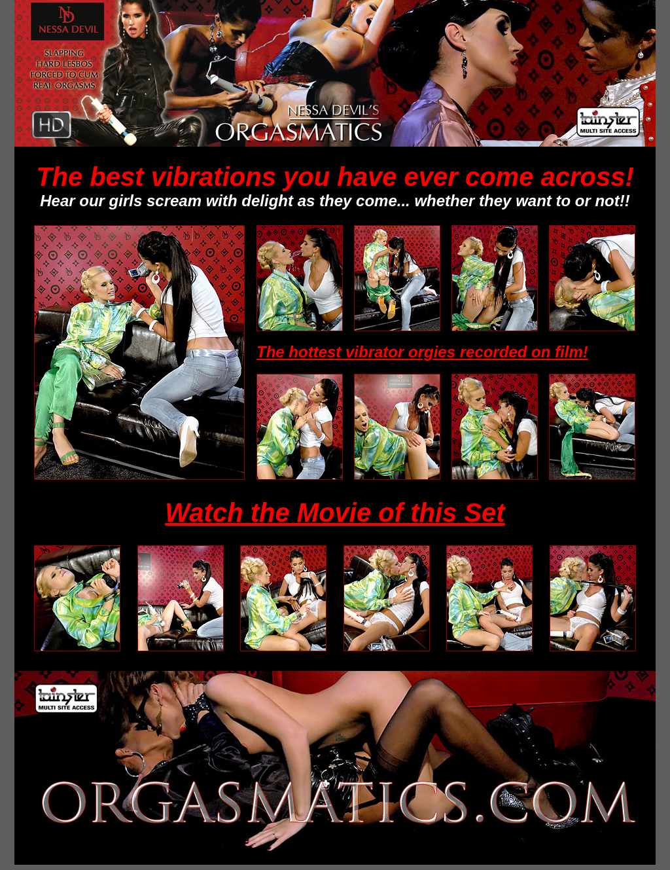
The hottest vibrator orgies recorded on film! (422, 352)
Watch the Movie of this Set (334, 512)
